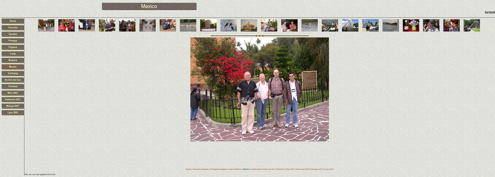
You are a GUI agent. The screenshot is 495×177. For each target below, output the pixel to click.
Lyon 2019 (329, 169)
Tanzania (196, 169)
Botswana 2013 (303, 169)
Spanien (205, 169)
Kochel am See (268, 169)
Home (188, 169)
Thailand (280, 169)
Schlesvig (255, 169)
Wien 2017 (290, 169)
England (223, 169)
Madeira (238, 169)
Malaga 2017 (317, 169)
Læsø (230, 169)
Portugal (214, 169)
